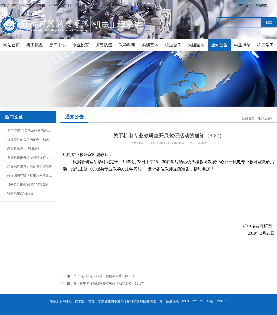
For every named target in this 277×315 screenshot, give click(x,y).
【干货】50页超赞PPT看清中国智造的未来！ (39, 184)
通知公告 (219, 45)
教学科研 (127, 45)
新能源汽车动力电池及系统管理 (29, 166)
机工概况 (34, 45)
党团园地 (196, 45)
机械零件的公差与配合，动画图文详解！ (36, 139)
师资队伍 (104, 45)
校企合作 (173, 45)
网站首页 (11, 45)
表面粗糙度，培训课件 (23, 148)
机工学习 (265, 45)
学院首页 (245, 5)
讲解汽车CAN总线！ (22, 193)
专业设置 (80, 45)
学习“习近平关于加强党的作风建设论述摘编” (39, 130)
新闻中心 (57, 45)
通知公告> (265, 118)
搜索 (269, 22)
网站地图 (262, 5)
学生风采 (242, 45)
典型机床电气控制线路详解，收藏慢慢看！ (38, 157)
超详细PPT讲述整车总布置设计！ (31, 175)
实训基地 (150, 45)
